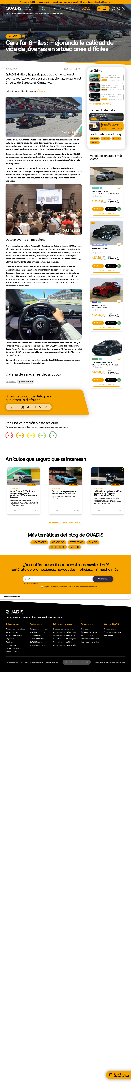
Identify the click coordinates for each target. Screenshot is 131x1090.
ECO (103, 222)
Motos (64, 159)
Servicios (56, 8)
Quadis (13, 36)
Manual (10, 222)
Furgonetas (79, 159)
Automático (21, 222)
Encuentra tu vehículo (29, 8)
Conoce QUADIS (72, 8)
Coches (50, 159)
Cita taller (102, 8)
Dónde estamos (86, 8)
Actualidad (64, 8)
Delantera (72, 231)
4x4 (91, 231)
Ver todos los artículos (99, 104)
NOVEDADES (95, 138)
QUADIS (94, 142)
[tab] (50, 159)
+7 (55, 222)
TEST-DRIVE (116, 138)
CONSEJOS (105, 138)
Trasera (83, 231)
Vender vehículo (43, 8)
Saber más (107, 2)
